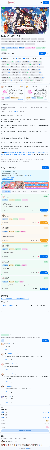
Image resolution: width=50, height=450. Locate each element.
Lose (4, 409)
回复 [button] (6, 349)
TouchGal (25, 175)
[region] (25, 41)
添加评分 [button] (42, 53)
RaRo (4, 415)
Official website (25, 161)
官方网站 (46, 412)
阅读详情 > (20, 99)
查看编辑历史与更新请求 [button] (25, 430)
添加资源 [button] (45, 167)
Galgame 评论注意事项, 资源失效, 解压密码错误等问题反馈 (15, 298)
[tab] (4, 112)
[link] (37, 2)
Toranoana (18, 161)
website (6, 159)
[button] (3, 2)
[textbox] (25, 322)
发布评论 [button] (45, 340)
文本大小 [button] (11, 305)
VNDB (10, 159)
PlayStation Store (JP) (6, 161)
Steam (13, 161)
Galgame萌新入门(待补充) (8, 177)
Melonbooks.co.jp (28, 159)
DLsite (14, 159)
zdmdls (9, 386)
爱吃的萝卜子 (11, 353)
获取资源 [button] (44, 210)
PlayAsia (42, 159)
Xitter (2, 159)
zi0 (30, 175)
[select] (27, 302)
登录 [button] (46, 2)
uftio (9, 343)
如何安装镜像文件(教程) (7, 178)
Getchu (21, 159)
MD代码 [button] (4, 305)
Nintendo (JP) (36, 159)
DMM (18, 159)
